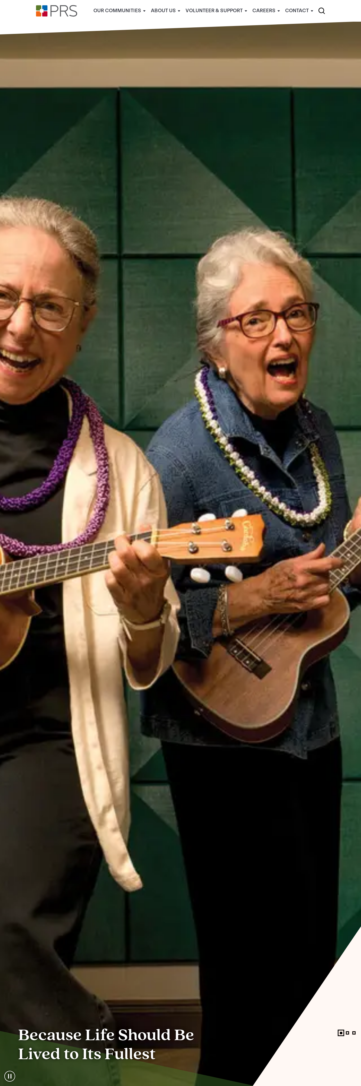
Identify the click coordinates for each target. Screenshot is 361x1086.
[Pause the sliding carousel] (9, 1076)
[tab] (341, 1032)
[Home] (56, 20)
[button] (321, 11)
